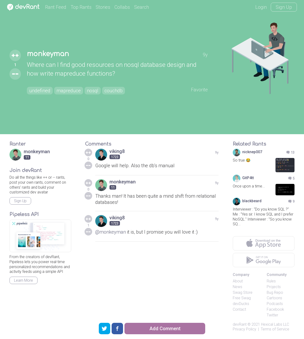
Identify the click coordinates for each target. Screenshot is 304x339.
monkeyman (48, 54)
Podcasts (275, 303)
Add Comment (164, 328)
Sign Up (284, 7)
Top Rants (81, 7)
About (238, 281)
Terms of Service (275, 329)
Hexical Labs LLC (275, 324)
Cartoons (274, 298)
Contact (239, 309)
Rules (271, 281)
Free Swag (242, 298)
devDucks (241, 303)
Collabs (122, 7)
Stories (103, 7)
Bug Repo (275, 292)
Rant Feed (55, 7)
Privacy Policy (244, 329)
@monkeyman (110, 232)
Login (261, 7)
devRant (240, 324)
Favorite (199, 90)
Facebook (275, 309)
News (237, 287)
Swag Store (242, 292)
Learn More (23, 280)
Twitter (272, 315)
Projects (274, 287)
